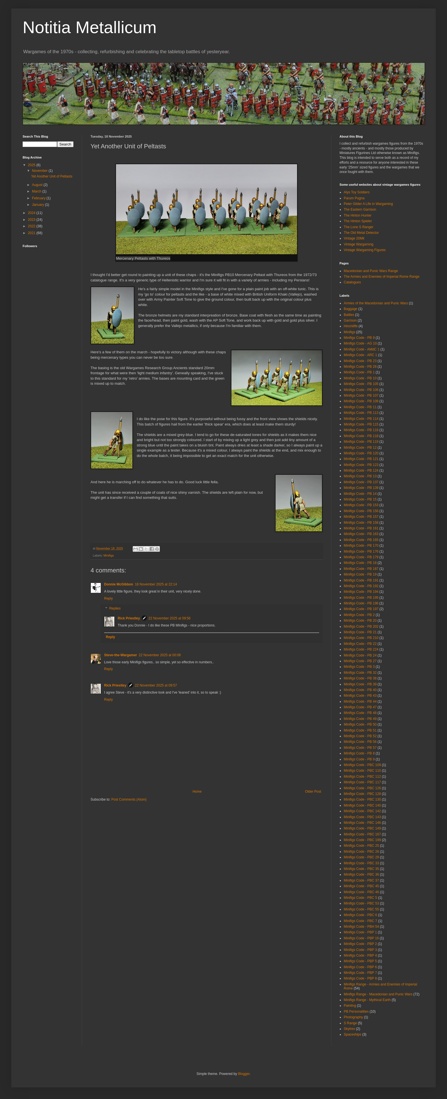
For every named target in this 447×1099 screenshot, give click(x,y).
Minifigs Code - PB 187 (361, 569)
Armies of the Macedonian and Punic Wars (376, 303)
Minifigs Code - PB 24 (360, 655)
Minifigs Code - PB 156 (361, 511)
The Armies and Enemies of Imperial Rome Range (381, 277)
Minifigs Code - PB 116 (361, 430)
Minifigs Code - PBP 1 (360, 932)
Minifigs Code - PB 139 (361, 488)
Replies (115, 609)
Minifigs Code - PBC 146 (362, 823)
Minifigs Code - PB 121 (361, 459)
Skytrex (349, 1029)
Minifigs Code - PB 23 (360, 361)
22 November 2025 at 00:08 (160, 655)
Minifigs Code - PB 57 (360, 748)
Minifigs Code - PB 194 (361, 592)
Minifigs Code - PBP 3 (360, 950)
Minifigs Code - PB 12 (360, 448)
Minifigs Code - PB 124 (361, 470)
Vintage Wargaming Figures (365, 250)
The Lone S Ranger (358, 227)
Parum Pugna (354, 198)
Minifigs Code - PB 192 (361, 586)
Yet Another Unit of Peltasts (51, 176)
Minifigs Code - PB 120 (361, 453)
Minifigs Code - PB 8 (359, 753)
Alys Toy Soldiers (356, 192)
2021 (32, 233)
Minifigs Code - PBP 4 (360, 955)
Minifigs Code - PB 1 (359, 372)
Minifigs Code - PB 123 (361, 465)
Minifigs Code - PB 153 (361, 505)
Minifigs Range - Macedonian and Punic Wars (378, 994)
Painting (350, 1006)
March (37, 191)
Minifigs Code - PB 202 (361, 626)
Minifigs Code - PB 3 (359, 667)
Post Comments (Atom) (129, 799)
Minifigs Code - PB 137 (361, 482)
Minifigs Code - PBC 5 (360, 898)
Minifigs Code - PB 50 (360, 724)
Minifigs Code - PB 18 (360, 563)
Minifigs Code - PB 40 (360, 690)
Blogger (244, 1074)
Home (197, 792)
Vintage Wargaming (358, 244)
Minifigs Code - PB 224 (361, 649)
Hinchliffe (351, 326)
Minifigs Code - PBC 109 (362, 765)
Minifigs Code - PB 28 (360, 367)
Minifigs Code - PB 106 (361, 390)
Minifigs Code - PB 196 (361, 603)
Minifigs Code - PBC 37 (361, 880)
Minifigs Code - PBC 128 (362, 794)
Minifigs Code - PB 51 (360, 730)
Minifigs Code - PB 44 (360, 702)
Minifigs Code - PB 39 (360, 684)
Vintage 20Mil (354, 238)
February (39, 198)
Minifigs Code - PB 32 (360, 673)
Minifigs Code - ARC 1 (360, 355)
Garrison (350, 320)
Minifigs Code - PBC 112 (362, 777)
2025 (32, 165)
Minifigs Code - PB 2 (359, 615)
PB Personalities (356, 1012)
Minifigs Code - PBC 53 (361, 903)
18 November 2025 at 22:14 (156, 584)
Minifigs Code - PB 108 (361, 401)
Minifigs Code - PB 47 (360, 707)
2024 (32, 213)
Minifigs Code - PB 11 (360, 407)
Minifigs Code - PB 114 (361, 419)
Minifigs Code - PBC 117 (362, 782)
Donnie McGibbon (118, 584)
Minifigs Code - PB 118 (361, 436)
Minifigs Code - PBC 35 (361, 869)
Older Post (313, 792)
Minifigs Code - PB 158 (361, 523)
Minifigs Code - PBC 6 (360, 915)
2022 (32, 226)
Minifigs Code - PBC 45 (361, 886)
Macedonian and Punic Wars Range (371, 271)
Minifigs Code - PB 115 (361, 424)
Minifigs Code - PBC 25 (361, 846)
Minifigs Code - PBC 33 (361, 863)
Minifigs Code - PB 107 (361, 395)
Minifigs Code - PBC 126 (362, 788)
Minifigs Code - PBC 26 (361, 852)
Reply (108, 598)
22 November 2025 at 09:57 (156, 685)
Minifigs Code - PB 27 (360, 661)
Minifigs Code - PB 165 (361, 540)
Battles (349, 315)
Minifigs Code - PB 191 (361, 580)
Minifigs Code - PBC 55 (361, 909)
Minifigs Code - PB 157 (361, 517)
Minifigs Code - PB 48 (360, 713)
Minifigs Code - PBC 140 (362, 805)
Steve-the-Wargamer (120, 655)
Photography (353, 1017)
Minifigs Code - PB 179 (361, 557)
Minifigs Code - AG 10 (360, 343)
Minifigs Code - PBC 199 (362, 840)
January (38, 205)
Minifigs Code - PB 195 (361, 598)
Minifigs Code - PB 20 (360, 621)
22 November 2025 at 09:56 (170, 618)
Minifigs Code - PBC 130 (362, 799)
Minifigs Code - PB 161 (361, 528)
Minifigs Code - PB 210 (361, 638)
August (38, 185)
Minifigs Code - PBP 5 (360, 961)
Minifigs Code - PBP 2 (360, 944)
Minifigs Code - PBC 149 (362, 828)
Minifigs (109, 555)
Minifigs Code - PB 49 (360, 719)
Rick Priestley (129, 618)
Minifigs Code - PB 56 (360, 742)
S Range (350, 1023)
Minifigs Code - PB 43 (360, 696)
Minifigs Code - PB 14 (360, 494)
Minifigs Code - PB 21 (360, 632)
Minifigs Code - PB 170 (361, 546)
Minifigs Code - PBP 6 (360, 967)
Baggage (350, 309)
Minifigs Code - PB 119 (361, 442)
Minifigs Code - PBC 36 (361, 874)
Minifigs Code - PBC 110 (362, 771)
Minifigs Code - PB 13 (360, 476)
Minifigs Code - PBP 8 (360, 978)
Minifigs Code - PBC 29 (361, 857)
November (40, 171)
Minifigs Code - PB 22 (360, 644)
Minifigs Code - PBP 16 (361, 938)
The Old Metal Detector (361, 233)
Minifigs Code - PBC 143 (362, 817)
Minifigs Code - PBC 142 (362, 811)
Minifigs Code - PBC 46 (361, 892)
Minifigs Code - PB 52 (360, 736)
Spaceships (352, 1034)
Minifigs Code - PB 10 (360, 378)
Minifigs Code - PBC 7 (360, 921)
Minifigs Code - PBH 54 (361, 927)
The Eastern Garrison (360, 209)
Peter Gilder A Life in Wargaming (368, 204)
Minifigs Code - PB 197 (361, 609)
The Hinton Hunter (357, 215)
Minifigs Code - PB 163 (361, 534)
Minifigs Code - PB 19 (360, 574)
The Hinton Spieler (358, 221)
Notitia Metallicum (89, 27)
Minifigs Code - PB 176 (361, 551)
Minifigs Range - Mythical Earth (367, 1000)
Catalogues (352, 282)
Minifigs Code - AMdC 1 (361, 349)
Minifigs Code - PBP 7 (360, 973)
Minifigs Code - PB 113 (361, 413)
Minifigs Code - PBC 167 (362, 834)
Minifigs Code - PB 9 (359, 338)
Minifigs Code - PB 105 (361, 384)
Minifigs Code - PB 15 (360, 499)
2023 (32, 220)
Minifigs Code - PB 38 (360, 678)
